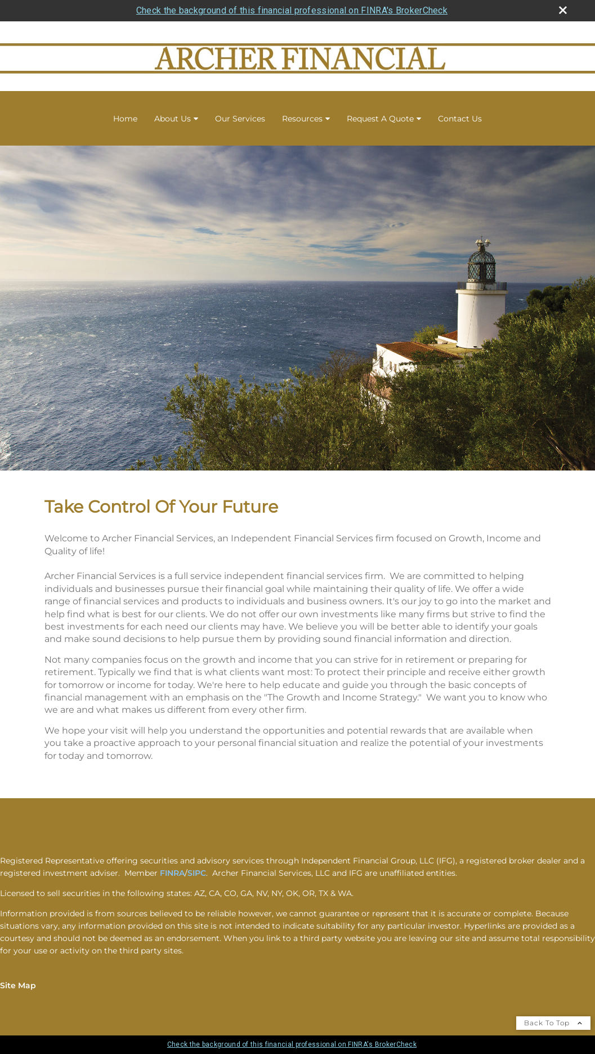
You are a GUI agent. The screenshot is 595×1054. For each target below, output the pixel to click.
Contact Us (460, 119)
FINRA (172, 873)
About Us (172, 119)
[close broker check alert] (562, 10)
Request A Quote (380, 119)
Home (125, 119)
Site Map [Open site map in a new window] (18, 985)
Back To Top (553, 1023)
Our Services (240, 119)
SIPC (196, 873)
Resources (302, 119)
